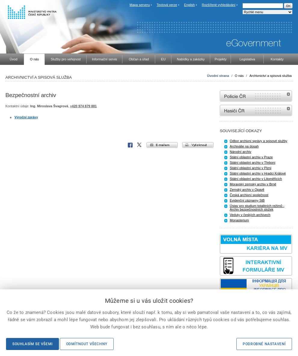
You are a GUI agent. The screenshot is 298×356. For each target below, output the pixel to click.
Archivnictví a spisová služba (270, 76)
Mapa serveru (140, 5)
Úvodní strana (218, 76)
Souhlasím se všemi (32, 344)
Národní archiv (240, 152)
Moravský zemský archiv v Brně (253, 184)
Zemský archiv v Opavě (247, 189)
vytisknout (198, 145)
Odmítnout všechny (86, 344)
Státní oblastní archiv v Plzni (250, 168)
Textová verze (167, 5)
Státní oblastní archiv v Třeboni (252, 162)
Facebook (130, 145)
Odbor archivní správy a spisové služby (258, 141)
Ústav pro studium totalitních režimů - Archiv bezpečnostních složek (257, 207)
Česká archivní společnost (249, 195)
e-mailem (162, 145)
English (189, 5)
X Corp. (139, 145)
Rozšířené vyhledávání (218, 5)
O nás (239, 76)
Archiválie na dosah (244, 146)
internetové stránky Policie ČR (256, 96)
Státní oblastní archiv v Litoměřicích (256, 179)
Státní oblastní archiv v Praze (251, 157)
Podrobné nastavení (264, 344)
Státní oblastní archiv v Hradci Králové (258, 173)
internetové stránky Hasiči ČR (256, 110)
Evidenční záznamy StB (247, 200)
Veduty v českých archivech (250, 215)
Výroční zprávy (26, 117)
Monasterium (239, 220)
